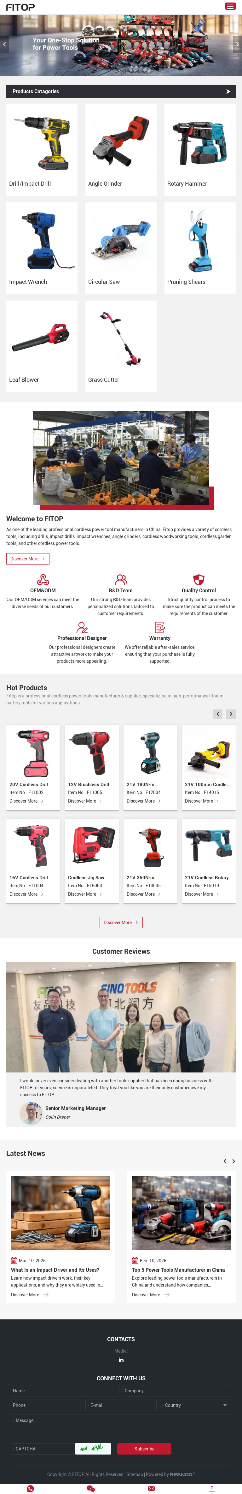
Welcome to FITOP (34, 519)
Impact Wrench (28, 281)
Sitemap (134, 1474)
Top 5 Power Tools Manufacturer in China (178, 1270)
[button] (4, 44)
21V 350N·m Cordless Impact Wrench (144, 878)
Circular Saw (104, 281)
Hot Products (26, 688)
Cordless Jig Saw (86, 878)
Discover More (26, 801)
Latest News (25, 1153)
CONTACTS (121, 1339)
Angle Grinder (105, 183)
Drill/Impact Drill (30, 183)
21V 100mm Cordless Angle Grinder (208, 785)
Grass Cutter (103, 379)
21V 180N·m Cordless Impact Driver (144, 785)
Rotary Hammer (187, 183)
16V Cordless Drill (28, 878)
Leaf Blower (24, 379)
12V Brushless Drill (88, 784)
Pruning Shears (186, 281)
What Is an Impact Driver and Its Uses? (55, 1270)
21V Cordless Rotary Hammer (207, 878)
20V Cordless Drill (28, 784)
